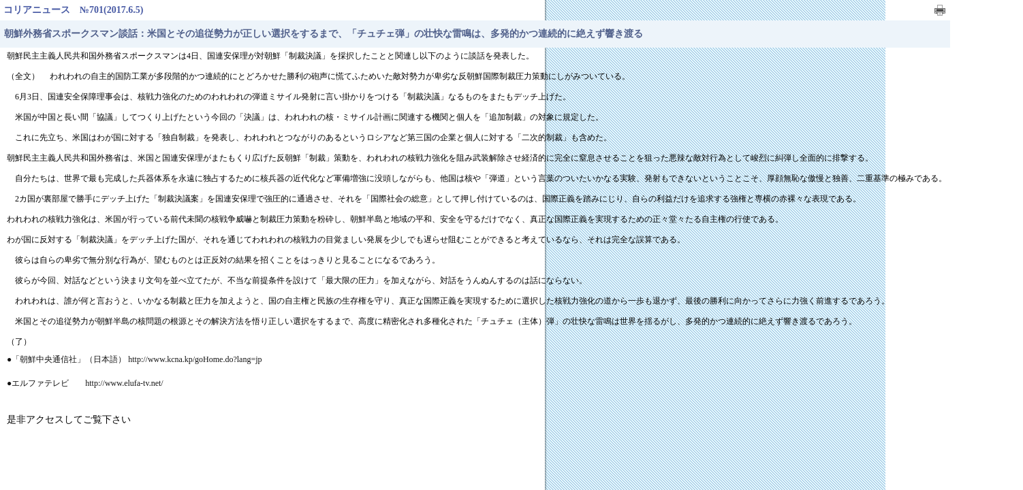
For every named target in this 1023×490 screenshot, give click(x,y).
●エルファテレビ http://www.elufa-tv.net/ (85, 383)
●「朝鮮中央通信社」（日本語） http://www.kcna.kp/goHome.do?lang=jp (134, 359)
